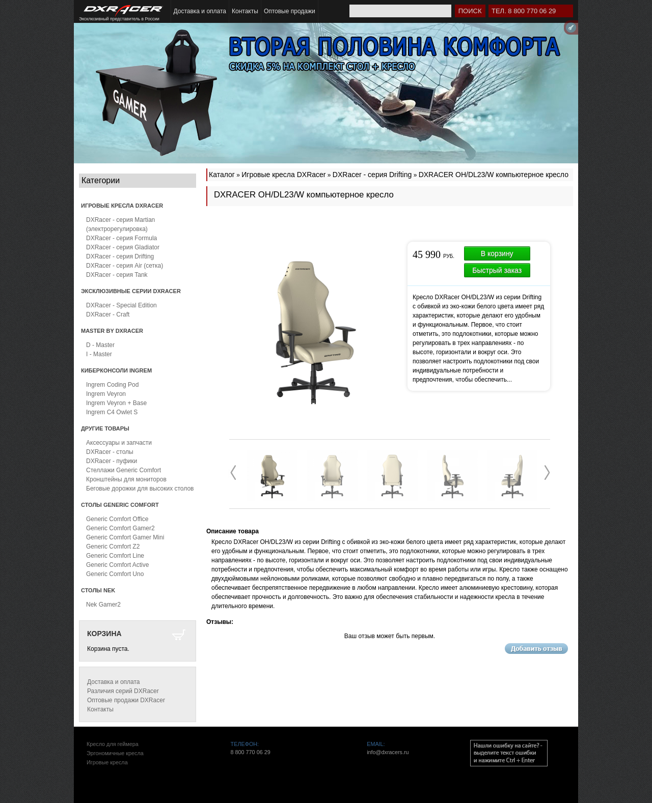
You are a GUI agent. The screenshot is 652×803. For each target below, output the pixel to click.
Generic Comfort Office (117, 519)
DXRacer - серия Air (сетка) (124, 265)
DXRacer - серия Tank (117, 274)
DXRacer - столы (109, 451)
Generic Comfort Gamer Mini (125, 537)
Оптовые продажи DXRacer (126, 700)
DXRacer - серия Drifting (120, 256)
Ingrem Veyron (106, 393)
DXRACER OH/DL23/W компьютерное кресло (493, 174)
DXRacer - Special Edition (121, 305)
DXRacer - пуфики (111, 461)
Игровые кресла (107, 762)
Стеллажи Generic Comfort (123, 470)
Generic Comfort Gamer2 (120, 528)
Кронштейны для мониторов (126, 479)
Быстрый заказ (497, 270)
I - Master (99, 354)
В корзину (497, 253)
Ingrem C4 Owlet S (112, 412)
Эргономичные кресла (115, 753)
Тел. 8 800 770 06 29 (524, 11)
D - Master (100, 345)
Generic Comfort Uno (115, 574)
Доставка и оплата (200, 11)
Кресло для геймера (113, 744)
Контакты (245, 11)
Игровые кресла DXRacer (283, 174)
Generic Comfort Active (117, 564)
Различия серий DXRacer (123, 691)
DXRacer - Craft (107, 314)
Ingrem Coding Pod (112, 384)
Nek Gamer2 (103, 604)
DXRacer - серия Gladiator (122, 247)
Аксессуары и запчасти (119, 442)
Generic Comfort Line (115, 555)
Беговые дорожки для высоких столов (140, 488)
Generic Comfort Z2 (113, 546)
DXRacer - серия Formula (121, 238)
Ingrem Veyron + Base (116, 403)
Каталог (222, 174)
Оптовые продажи (289, 11)
